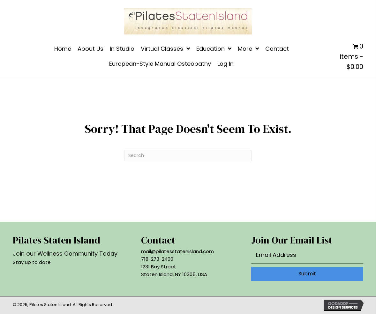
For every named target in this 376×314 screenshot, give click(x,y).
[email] (307, 256)
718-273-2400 (157, 259)
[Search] (188, 155)
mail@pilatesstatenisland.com (177, 251)
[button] (307, 274)
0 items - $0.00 (351, 56)
